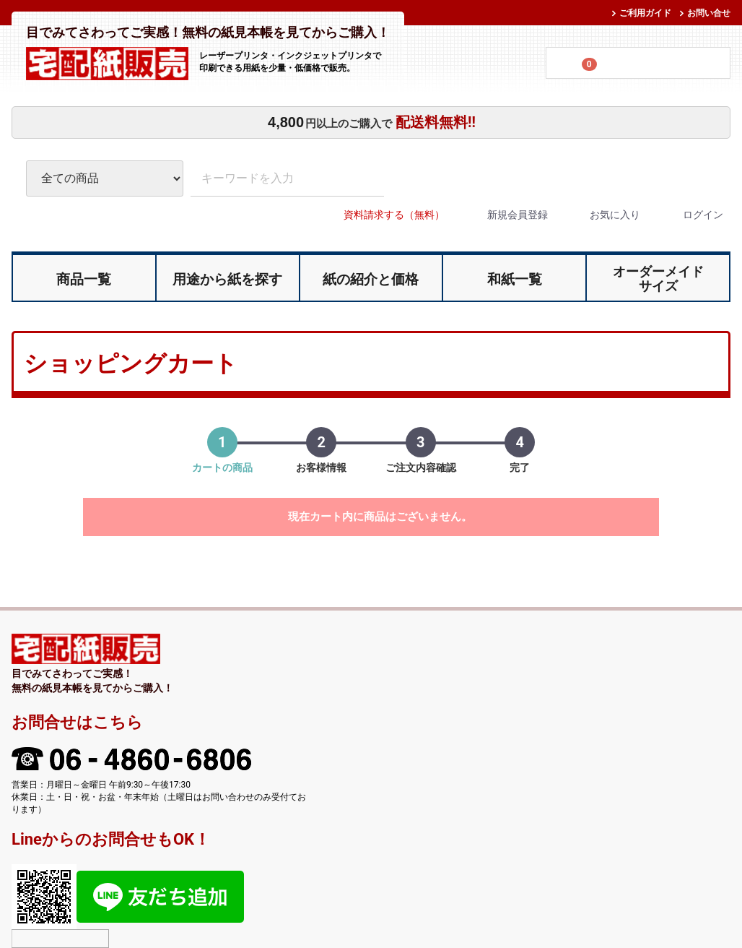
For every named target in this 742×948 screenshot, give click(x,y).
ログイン (690, 214)
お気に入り (602, 214)
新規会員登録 (505, 214)
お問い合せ (708, 13)
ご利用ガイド (645, 13)
